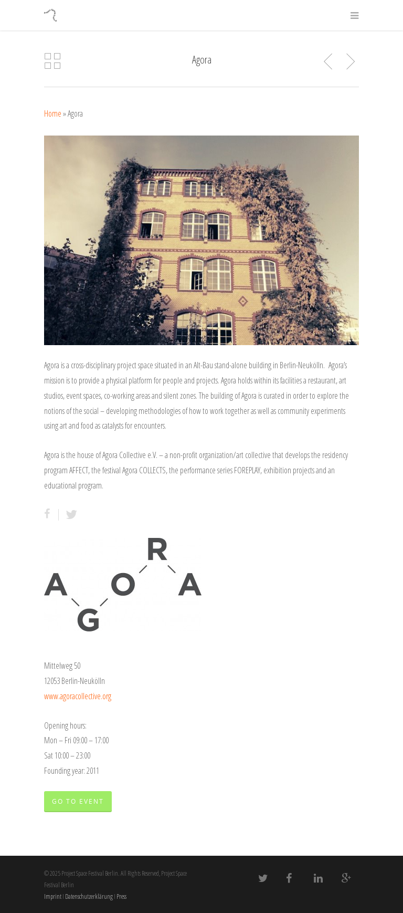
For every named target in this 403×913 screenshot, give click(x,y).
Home (52, 113)
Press (121, 896)
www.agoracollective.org (77, 696)
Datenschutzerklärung (89, 896)
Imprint (52, 896)
